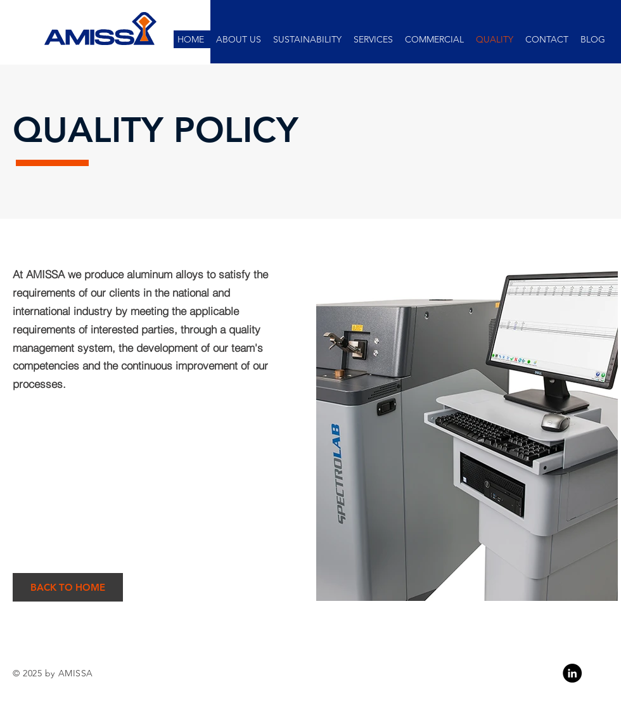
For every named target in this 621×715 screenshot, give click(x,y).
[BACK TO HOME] (68, 587)
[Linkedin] (572, 673)
